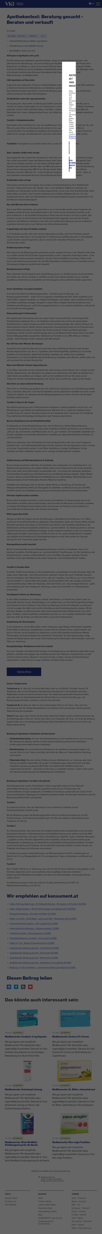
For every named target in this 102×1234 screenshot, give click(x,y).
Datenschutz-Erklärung (74, 137)
